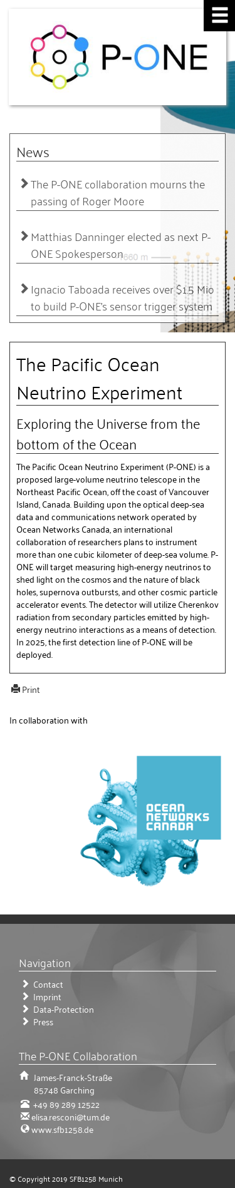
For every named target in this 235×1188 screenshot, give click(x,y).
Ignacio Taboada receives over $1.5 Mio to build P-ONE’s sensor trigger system (122, 297)
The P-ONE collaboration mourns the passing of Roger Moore (118, 192)
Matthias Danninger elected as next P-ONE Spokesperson (121, 245)
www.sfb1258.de (62, 1129)
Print (31, 689)
